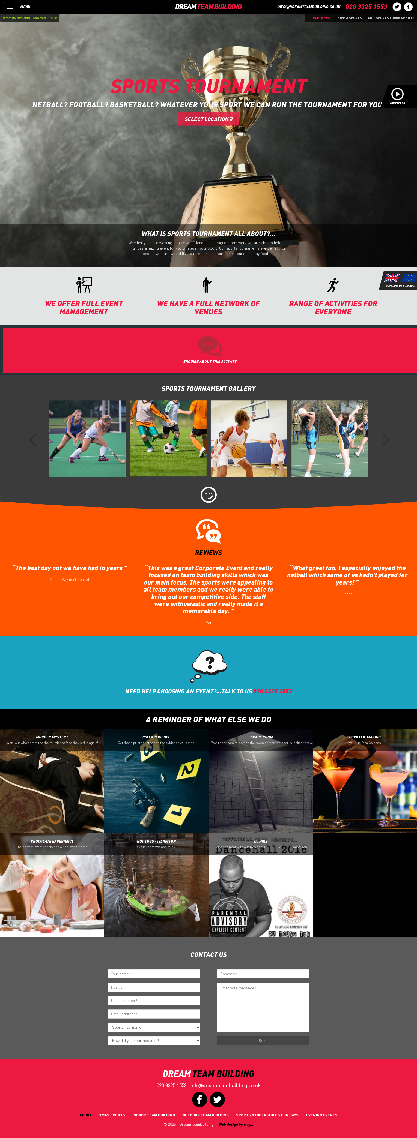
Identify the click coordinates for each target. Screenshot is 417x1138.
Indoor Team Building (153, 1115)
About (85, 1115)
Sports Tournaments (395, 18)
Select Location (209, 119)
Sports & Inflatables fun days (267, 1115)
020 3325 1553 (171, 1085)
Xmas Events (112, 1115)
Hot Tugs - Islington (156, 844)
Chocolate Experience (52, 844)
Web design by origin (236, 1124)
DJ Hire (260, 844)
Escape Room (262, 740)
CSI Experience (156, 740)
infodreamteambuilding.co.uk (308, 6)
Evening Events (322, 1115)
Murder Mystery (52, 740)
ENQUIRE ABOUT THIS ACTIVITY (210, 361)
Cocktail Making (365, 740)
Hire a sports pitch (355, 18)
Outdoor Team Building (206, 1115)
